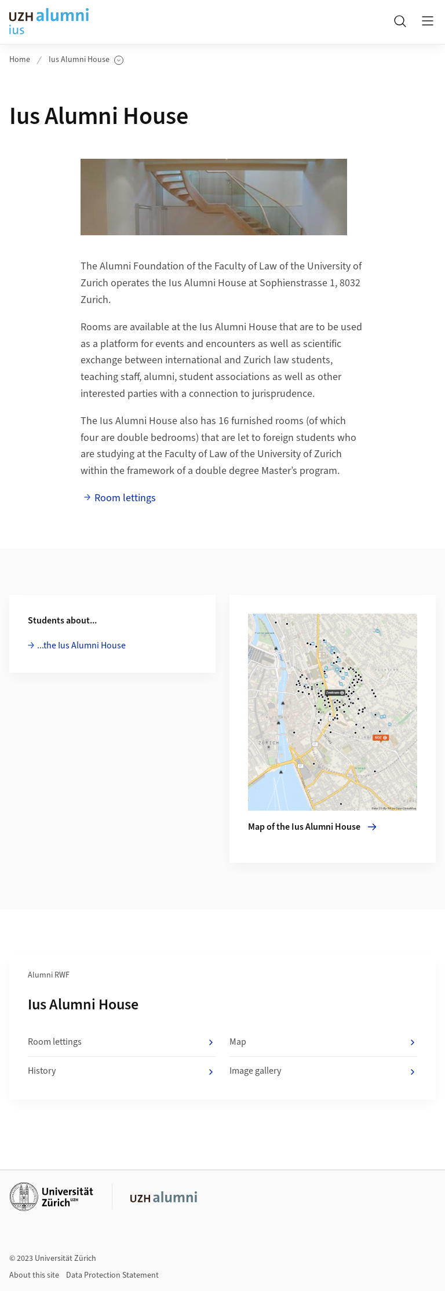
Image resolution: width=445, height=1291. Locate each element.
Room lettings (125, 498)
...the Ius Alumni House (81, 645)
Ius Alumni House (86, 60)
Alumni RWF (49, 975)
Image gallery (323, 1071)
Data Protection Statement (112, 1275)
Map (323, 1042)
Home (19, 59)
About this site (34, 1275)
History (122, 1071)
